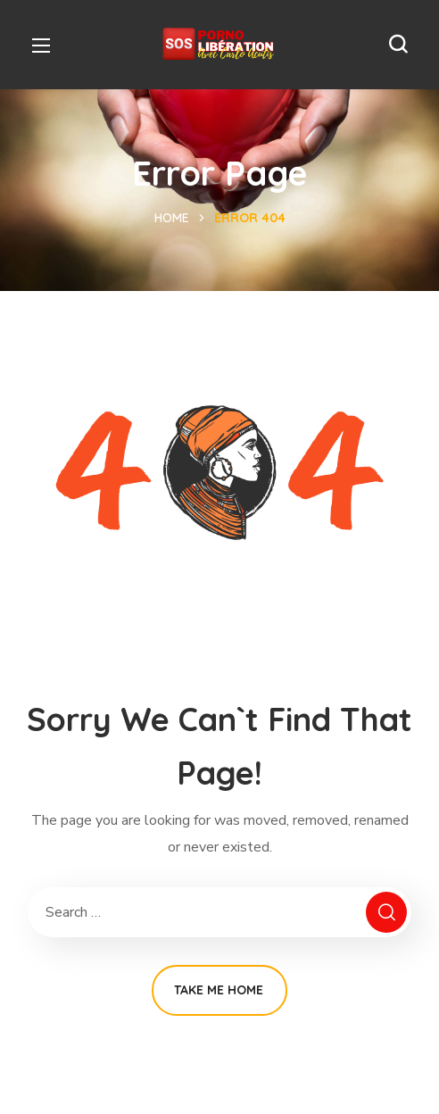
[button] (398, 44)
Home (171, 218)
